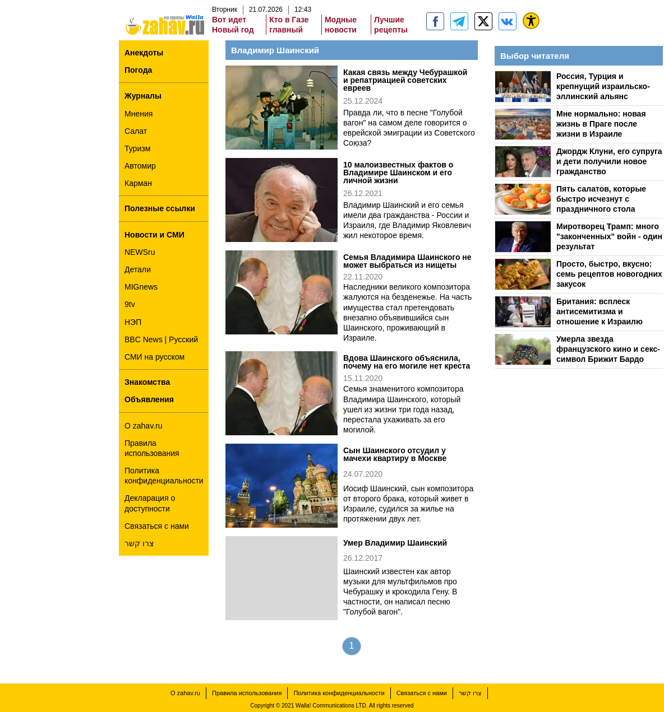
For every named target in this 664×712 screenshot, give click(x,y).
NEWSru (140, 252)
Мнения (139, 113)
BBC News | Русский (161, 339)
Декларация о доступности (150, 503)
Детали (138, 269)
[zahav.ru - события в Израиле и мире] (459, 21)
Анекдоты (144, 52)
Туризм (137, 148)
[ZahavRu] (483, 21)
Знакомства (147, 382)
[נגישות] (531, 20)
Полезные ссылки (160, 208)
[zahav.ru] (435, 21)
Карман (138, 183)
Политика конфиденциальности (164, 475)
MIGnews (141, 286)
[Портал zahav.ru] (508, 21)
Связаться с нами (157, 526)
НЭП (133, 322)
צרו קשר (139, 543)
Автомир (140, 165)
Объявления (149, 399)
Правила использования (152, 448)
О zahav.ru (143, 425)
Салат (136, 131)
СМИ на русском (155, 356)
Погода (138, 70)
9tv (130, 304)
